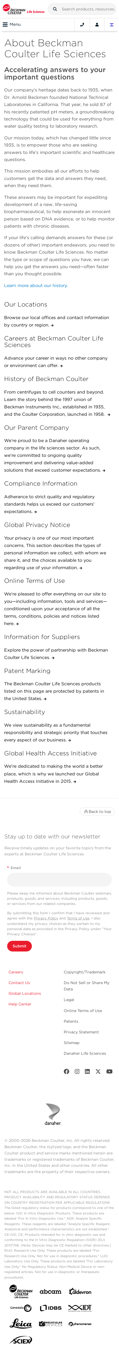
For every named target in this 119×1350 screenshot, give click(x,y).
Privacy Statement (81, 1032)
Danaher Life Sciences (85, 1053)
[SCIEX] (21, 1341)
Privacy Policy (46, 918)
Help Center (20, 1004)
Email (14, 867)
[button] (55, 9)
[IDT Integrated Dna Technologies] (80, 1309)
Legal (69, 1000)
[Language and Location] (111, 24)
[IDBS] (50, 1309)
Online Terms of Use (83, 1010)
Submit (19, 946)
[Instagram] (77, 1072)
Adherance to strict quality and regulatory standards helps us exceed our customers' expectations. (49, 504)
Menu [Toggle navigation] (12, 24)
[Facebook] (66, 1072)
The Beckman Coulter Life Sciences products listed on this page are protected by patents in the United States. (54, 691)
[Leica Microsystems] (21, 1325)
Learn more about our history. (36, 285)
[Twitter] (98, 1072)
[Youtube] (109, 1072)
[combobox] (82, 9)
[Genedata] (21, 1309)
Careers (16, 972)
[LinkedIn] (87, 1072)
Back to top (97, 811)
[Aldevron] (80, 1292)
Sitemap (71, 1043)
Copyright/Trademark (85, 972)
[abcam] (50, 1292)
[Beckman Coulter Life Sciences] (24, 9)
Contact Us (19, 983)
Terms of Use (78, 918)
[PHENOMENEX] (80, 1325)
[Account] (97, 24)
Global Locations (25, 993)
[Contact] (82, 24)
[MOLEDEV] (50, 1325)
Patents (71, 1021)
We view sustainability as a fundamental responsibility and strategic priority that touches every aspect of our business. (55, 733)
